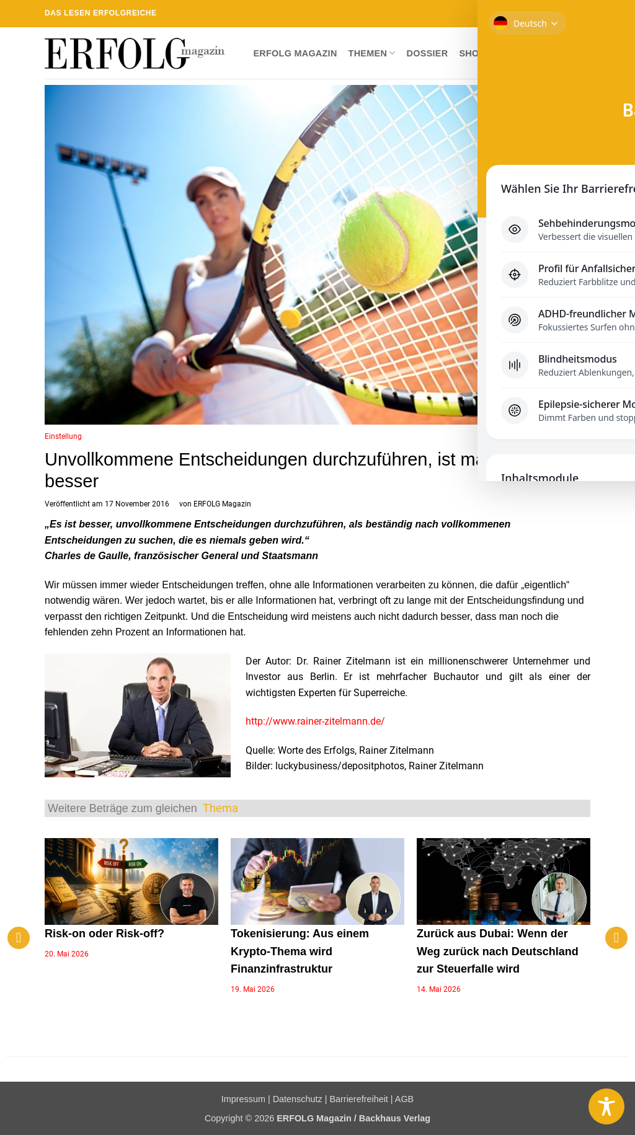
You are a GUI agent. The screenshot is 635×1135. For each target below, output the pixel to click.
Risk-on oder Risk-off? (104, 933)
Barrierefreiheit (358, 1099)
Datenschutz (297, 1099)
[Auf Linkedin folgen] (572, 13)
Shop (472, 53)
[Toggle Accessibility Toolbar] (606, 1106)
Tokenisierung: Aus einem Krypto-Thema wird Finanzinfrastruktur (300, 951)
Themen (372, 53)
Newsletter (527, 53)
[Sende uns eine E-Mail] (549, 13)
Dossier (427, 53)
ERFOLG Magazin (295, 53)
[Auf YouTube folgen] (584, 13)
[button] (580, 53)
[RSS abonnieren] (560, 13)
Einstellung (63, 436)
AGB (404, 1099)
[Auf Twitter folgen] (537, 13)
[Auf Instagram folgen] (524, 13)
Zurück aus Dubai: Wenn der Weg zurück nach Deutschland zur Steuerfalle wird (498, 951)
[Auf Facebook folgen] (513, 13)
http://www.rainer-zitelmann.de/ (315, 721)
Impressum (243, 1099)
